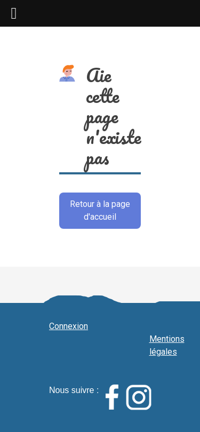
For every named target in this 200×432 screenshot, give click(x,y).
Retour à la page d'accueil (100, 210)
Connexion (68, 326)
